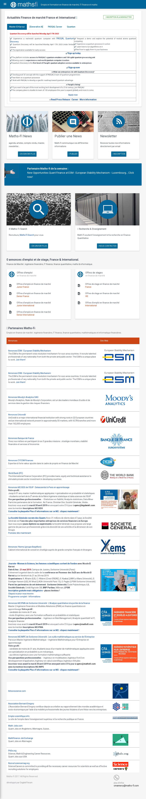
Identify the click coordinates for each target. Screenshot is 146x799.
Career (75, 99)
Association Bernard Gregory (23, 709)
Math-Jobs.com (17, 734)
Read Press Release (60, 99)
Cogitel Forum (28, 791)
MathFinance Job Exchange (22, 747)
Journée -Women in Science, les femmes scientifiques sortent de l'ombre (44, 563)
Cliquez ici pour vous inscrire (23, 596)
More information (88, 99)
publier (73, 153)
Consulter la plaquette (20, 511)
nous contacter (106, 244)
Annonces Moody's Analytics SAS (25, 394)
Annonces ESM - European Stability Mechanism (31, 349)
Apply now (73, 95)
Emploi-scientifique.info (21, 725)
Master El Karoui (19, 27)
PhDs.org (14, 759)
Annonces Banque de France (23, 435)
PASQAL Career (57, 27)
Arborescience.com (19, 697)
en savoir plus (29, 153)
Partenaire (35, 167)
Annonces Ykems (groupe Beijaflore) (26, 547)
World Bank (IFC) (17, 470)
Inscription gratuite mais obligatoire (27, 593)
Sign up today (74, 53)
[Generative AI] (38, 27)
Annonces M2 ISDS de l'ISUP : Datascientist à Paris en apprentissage (40, 484)
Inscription (117, 153)
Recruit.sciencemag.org (21, 772)
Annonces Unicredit (19, 411)
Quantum (73, 27)
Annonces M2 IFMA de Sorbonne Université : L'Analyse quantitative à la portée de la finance (51, 606)
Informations (36, 599)
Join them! (34, 358)
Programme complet (19, 599)
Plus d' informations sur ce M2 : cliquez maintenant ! (56, 511)
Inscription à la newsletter (117, 17)
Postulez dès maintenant (21, 533)
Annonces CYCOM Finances (22, 457)
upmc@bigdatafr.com (20, 508)
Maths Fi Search (29, 233)
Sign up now (74, 67)
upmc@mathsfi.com (85, 627)
